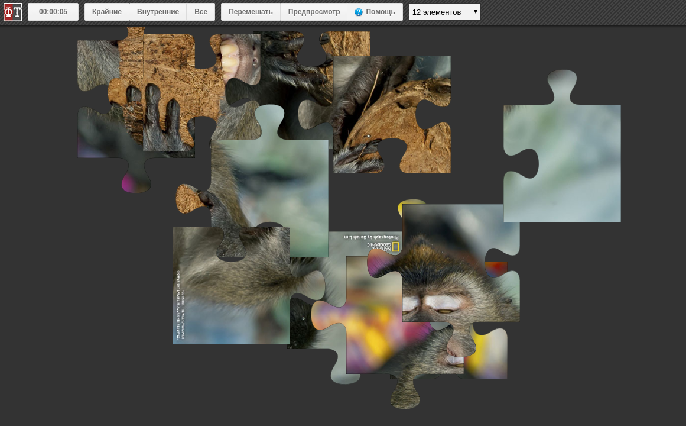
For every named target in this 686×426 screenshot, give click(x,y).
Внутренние (158, 12)
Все (200, 12)
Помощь (380, 12)
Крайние (107, 12)
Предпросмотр (314, 12)
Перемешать (251, 12)
